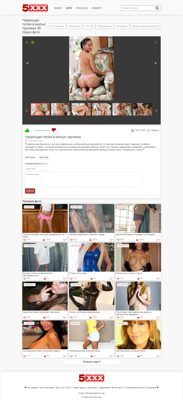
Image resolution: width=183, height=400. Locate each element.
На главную (32, 387)
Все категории (57, 26)
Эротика (43, 157)
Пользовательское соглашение (140, 387)
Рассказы (82, 8)
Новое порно (74, 26)
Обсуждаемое (105, 26)
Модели (96, 8)
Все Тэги (60, 387)
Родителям (104, 387)
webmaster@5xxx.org (94, 393)
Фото (69, 8)
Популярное (122, 26)
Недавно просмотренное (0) (145, 26)
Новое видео (79, 387)
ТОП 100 (89, 26)
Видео (58, 8)
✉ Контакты (118, 387)
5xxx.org (97, 397)
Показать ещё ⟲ (91, 361)
